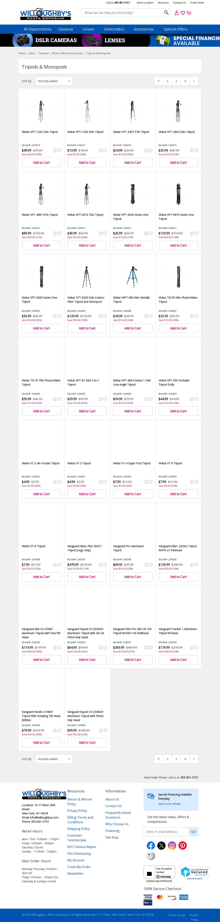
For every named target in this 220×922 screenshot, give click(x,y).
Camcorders (116, 29)
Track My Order (78, 867)
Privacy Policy (77, 811)
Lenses (90, 29)
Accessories (145, 29)
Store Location (145, 2)
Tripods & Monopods (98, 53)
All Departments (38, 29)
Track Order (197, 2)
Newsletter (75, 873)
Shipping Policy (78, 829)
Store (32, 53)
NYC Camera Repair (81, 847)
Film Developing (79, 853)
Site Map (111, 837)
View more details (169, 804)
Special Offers (175, 29)
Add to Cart (41, 162)
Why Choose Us (117, 824)
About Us (163, 2)
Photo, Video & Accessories (67, 53)
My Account (75, 860)
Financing (112, 831)
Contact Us (179, 2)
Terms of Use (177, 915)
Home (22, 53)
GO (193, 832)
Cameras (67, 29)
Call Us (118, 2)
